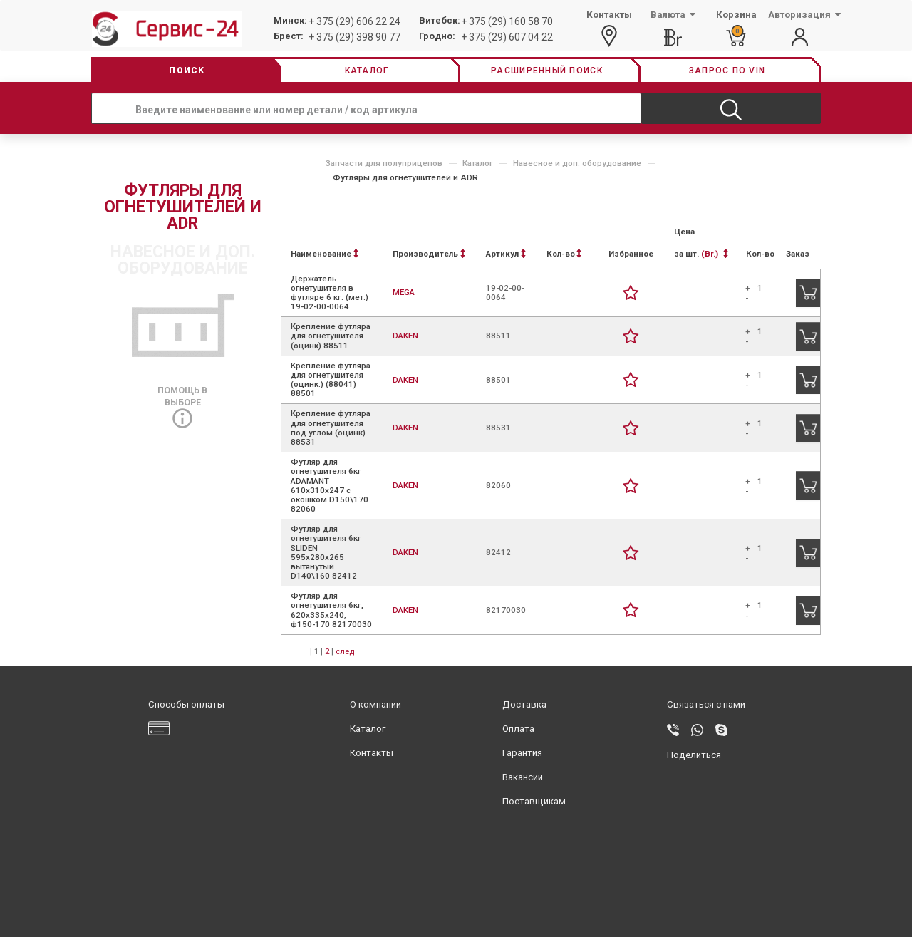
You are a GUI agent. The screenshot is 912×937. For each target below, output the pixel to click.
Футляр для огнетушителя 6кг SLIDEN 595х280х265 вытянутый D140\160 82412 (326, 552)
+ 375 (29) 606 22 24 (354, 21)
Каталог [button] (367, 71)
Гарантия (522, 752)
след (345, 651)
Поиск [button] (186, 71)
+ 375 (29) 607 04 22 (507, 37)
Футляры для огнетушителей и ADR (405, 177)
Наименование (324, 254)
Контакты (371, 752)
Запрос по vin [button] (727, 71)
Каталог (477, 163)
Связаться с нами (706, 704)
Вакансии (522, 777)
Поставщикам (534, 801)
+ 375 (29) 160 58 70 (507, 21)
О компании (375, 704)
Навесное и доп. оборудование (577, 163)
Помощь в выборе (182, 404)
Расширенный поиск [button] (547, 71)
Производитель (429, 254)
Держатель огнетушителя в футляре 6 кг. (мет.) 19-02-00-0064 (329, 293)
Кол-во (563, 254)
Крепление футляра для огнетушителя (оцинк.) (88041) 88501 (330, 380)
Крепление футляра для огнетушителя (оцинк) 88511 (330, 335)
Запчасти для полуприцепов (384, 163)
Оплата (518, 728)
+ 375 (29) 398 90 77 (354, 37)
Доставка (524, 704)
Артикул (506, 254)
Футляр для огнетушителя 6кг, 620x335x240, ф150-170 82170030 (331, 610)
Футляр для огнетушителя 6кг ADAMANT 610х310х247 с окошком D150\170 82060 (329, 485)
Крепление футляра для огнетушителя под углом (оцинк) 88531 (330, 427)
